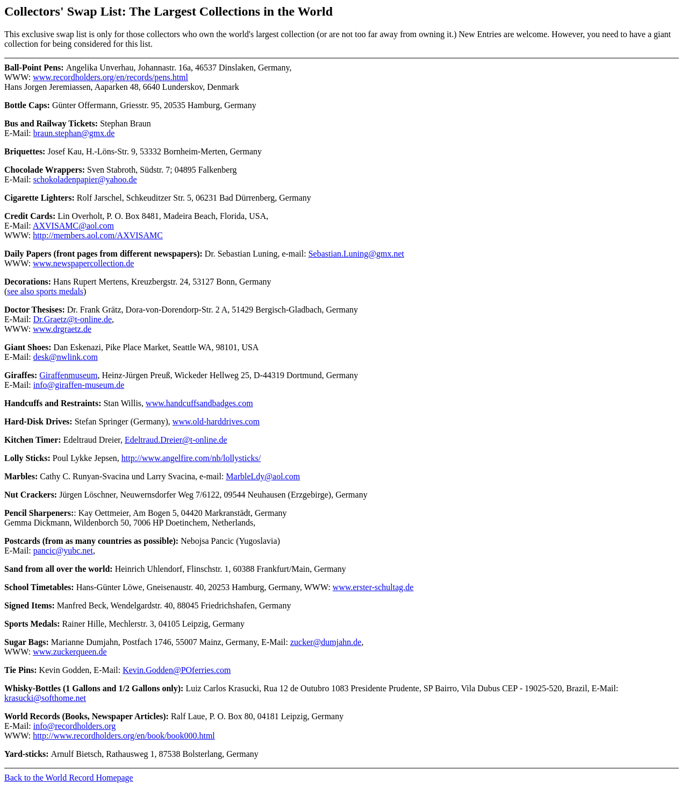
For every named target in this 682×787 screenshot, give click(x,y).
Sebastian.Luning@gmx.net (356, 253)
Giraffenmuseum (68, 375)
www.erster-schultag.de (373, 587)
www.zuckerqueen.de (70, 651)
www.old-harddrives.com (216, 421)
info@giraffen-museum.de (79, 384)
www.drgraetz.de (62, 329)
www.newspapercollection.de (83, 263)
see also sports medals (45, 291)
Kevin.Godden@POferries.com (177, 670)
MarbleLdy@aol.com (263, 476)
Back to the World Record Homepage (68, 777)
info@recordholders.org (74, 726)
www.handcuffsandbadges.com (199, 403)
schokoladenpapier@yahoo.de (85, 179)
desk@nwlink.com (65, 356)
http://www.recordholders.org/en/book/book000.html (124, 735)
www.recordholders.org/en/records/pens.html (110, 77)
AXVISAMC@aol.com (73, 225)
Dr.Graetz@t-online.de (72, 319)
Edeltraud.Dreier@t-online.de (176, 439)
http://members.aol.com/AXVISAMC (98, 235)
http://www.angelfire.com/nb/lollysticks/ (191, 458)
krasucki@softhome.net (45, 698)
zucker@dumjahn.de (325, 642)
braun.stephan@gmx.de (74, 133)
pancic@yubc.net (63, 550)
